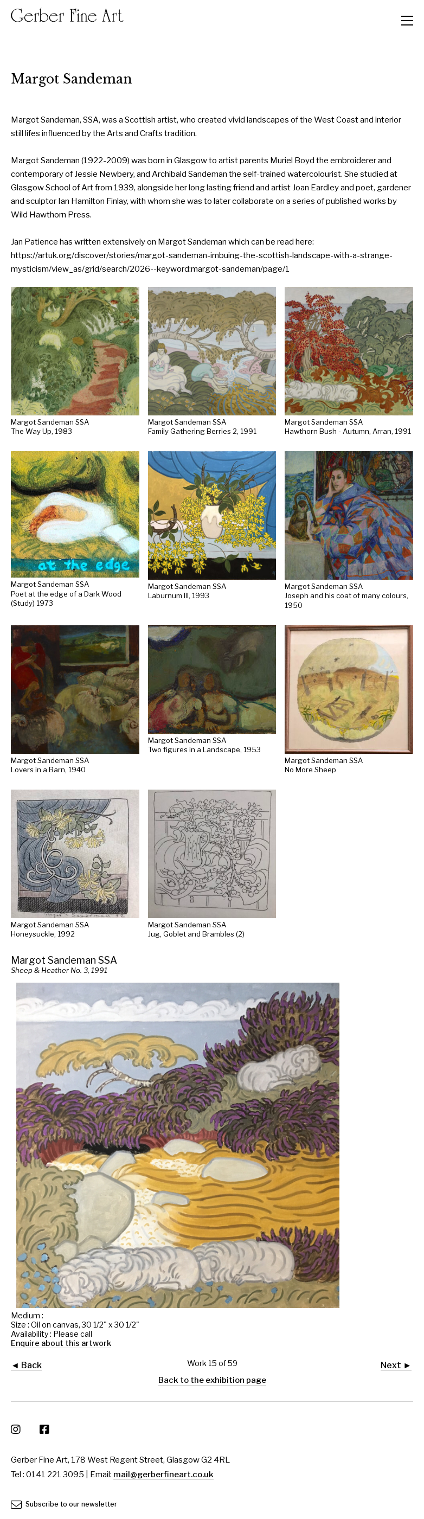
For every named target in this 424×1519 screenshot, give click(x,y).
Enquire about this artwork (61, 1343)
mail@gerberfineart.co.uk (163, 1474)
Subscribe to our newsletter (64, 1504)
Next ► (396, 1365)
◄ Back (26, 1365)
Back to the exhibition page (212, 1380)
